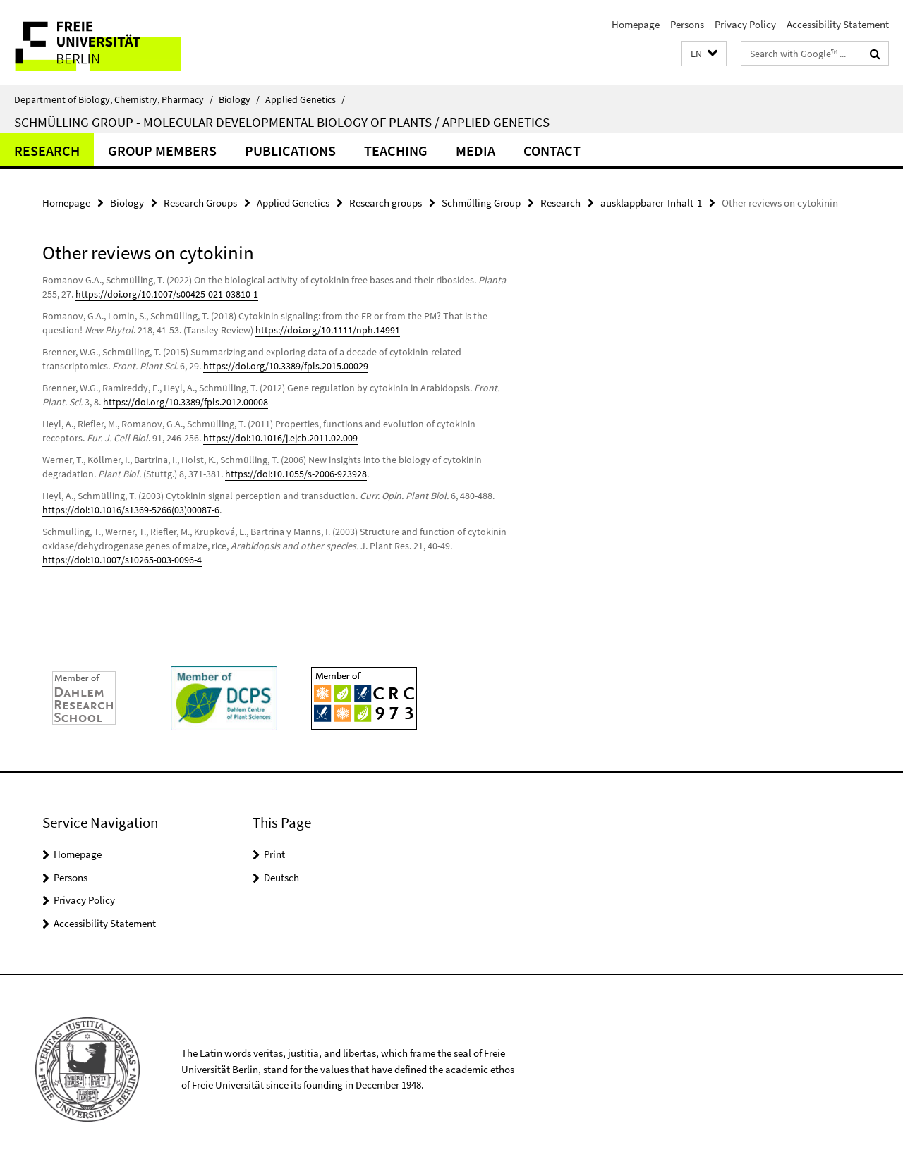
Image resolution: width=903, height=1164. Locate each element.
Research (47, 150)
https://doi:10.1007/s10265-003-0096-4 (122, 559)
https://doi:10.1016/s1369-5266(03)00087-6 (130, 509)
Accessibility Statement (838, 24)
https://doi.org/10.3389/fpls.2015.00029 (285, 366)
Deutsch (281, 877)
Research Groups (200, 202)
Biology (239, 99)
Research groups (385, 202)
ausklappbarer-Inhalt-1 (651, 202)
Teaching (396, 150)
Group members (162, 150)
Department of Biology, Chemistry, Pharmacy (113, 99)
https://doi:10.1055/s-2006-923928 (296, 473)
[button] (704, 54)
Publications (290, 150)
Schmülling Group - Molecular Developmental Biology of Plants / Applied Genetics (282, 122)
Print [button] (274, 854)
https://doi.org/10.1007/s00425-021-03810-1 (166, 294)
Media (475, 150)
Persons (687, 24)
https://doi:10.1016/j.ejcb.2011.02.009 (280, 437)
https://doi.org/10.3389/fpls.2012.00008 (185, 402)
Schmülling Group (481, 202)
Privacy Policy (745, 24)
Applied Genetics (305, 99)
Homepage (636, 24)
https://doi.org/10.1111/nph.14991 (327, 330)
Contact (552, 150)
